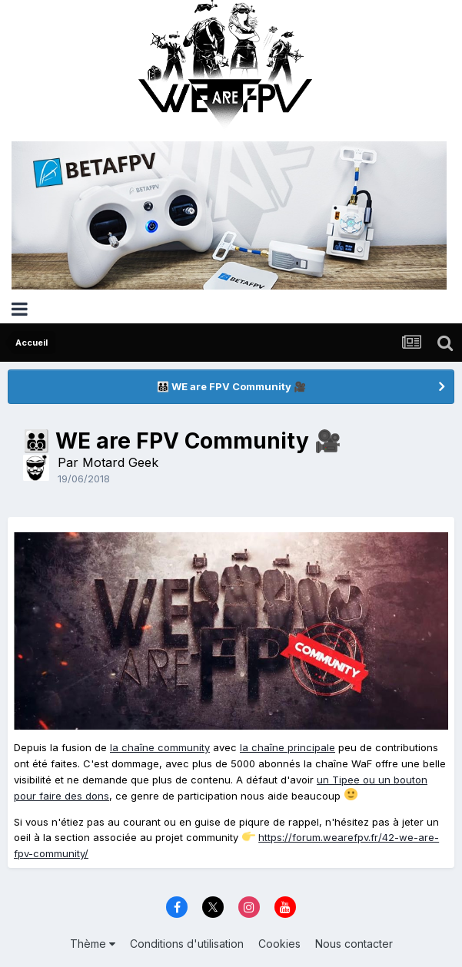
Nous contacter (354, 943)
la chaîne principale (287, 747)
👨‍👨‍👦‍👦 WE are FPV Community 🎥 (231, 386)
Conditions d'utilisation (187, 943)
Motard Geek (120, 462)
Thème (92, 943)
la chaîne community (160, 747)
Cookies (279, 943)
